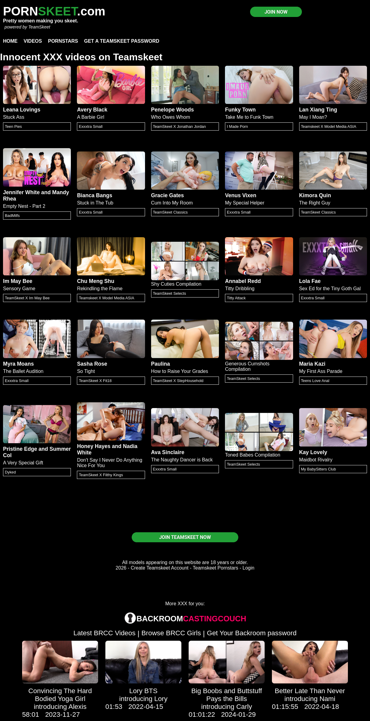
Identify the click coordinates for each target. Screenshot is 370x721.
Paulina (160, 364)
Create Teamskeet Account (160, 567)
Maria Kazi (312, 364)
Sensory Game (19, 288)
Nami (327, 699)
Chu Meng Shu (95, 281)
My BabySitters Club (318, 469)
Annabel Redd (243, 281)
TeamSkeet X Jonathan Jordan (179, 126)
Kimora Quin (315, 195)
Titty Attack (236, 298)
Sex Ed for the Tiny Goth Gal (330, 288)
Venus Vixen (240, 195)
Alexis (77, 706)
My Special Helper (244, 202)
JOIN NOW (275, 12)
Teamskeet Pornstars (215, 567)
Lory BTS (143, 691)
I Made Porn (237, 126)
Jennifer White (21, 192)
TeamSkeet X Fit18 (95, 380)
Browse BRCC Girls (171, 633)
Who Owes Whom (170, 117)
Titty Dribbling (239, 288)
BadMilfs (12, 215)
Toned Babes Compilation (252, 454)
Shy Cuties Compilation (176, 284)
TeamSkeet (39, 27)
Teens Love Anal (315, 380)
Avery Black (92, 110)
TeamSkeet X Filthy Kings (101, 475)
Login (248, 567)
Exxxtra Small (90, 126)
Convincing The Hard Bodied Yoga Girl (60, 695)
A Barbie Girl (90, 117)
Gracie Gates (167, 195)
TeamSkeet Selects (169, 293)
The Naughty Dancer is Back (182, 459)
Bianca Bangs (94, 195)
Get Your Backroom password (251, 633)
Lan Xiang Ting (318, 110)
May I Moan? (313, 117)
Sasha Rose (92, 364)
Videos (33, 41)
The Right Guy (314, 202)
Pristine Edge (20, 449)
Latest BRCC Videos (105, 633)
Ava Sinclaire (167, 452)
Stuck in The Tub (95, 202)
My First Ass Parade (320, 371)
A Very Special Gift (23, 462)
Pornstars (63, 41)
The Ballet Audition (23, 371)
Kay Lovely (313, 452)
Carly (244, 706)
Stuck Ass (13, 117)
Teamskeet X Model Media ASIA (328, 126)
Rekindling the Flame (99, 288)
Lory (161, 699)
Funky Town (240, 110)
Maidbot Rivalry (315, 459)
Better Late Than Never (310, 691)
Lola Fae (310, 281)
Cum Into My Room (172, 202)
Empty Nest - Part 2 (24, 206)
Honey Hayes (94, 446)
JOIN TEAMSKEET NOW (185, 537)
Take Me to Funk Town (249, 117)
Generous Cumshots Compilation (247, 366)
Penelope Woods (172, 110)
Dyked (10, 472)
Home (10, 41)
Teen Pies (13, 126)
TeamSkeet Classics (170, 212)
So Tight (86, 371)
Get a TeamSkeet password (121, 41)
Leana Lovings (21, 110)
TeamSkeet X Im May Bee (27, 298)
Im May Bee (17, 281)
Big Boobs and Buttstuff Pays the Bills (226, 695)
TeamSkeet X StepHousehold (178, 380)
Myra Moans (18, 364)
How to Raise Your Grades (179, 371)
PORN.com (54, 11)
